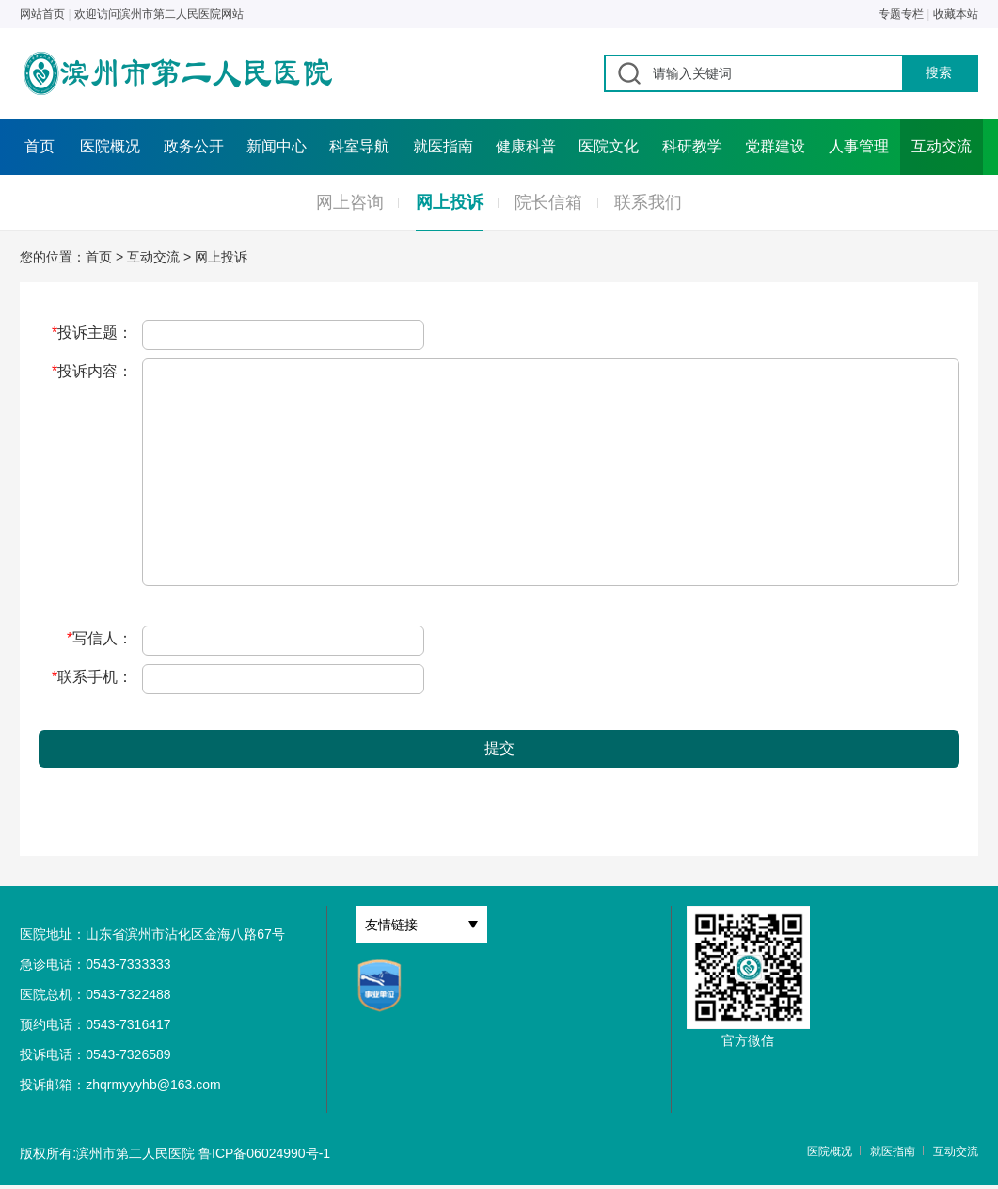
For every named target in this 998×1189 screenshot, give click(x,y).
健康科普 (526, 146)
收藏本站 (955, 14)
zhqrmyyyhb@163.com (153, 1084)
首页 (39, 146)
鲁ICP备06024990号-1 (264, 1153)
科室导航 (359, 146)
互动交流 (941, 146)
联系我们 (648, 202)
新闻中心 (276, 146)
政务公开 (194, 146)
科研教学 (692, 146)
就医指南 (443, 146)
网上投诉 (449, 202)
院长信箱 (548, 202)
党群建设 (775, 146)
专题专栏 (901, 14)
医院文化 (608, 146)
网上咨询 (350, 202)
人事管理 (859, 146)
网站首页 (42, 14)
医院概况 (110, 146)
